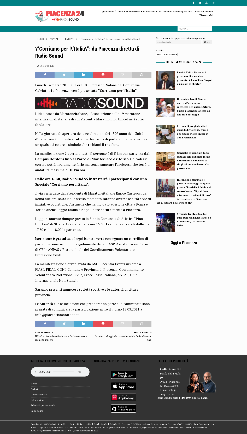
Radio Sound (37, 410)
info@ (172, 390)
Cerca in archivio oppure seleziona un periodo (180, 37)
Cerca (207, 42)
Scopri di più (167, 394)
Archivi (159, 50)
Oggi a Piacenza (184, 242)
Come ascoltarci (39, 394)
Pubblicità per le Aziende (43, 405)
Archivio (35, 388)
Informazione (38, 399)
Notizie (54, 38)
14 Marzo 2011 (47, 65)
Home (34, 383)
